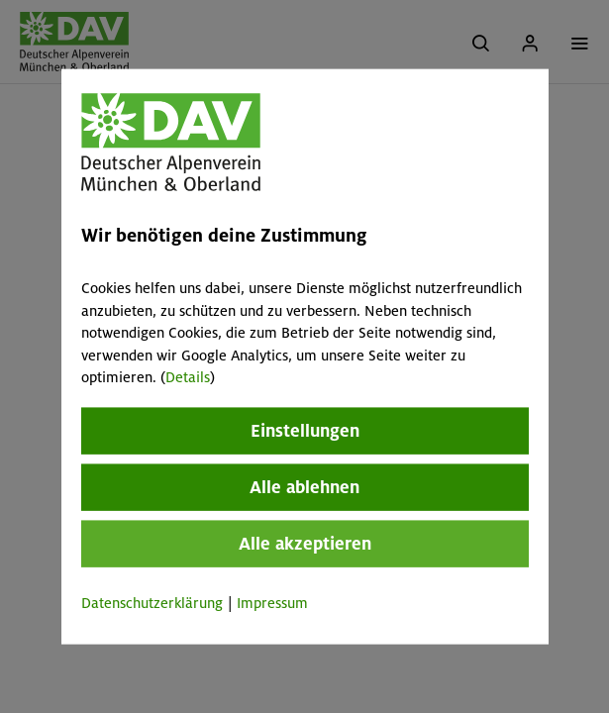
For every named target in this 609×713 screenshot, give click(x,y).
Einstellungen (305, 431)
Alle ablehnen (304, 487)
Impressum (272, 603)
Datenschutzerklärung (152, 603)
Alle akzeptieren (305, 544)
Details (187, 377)
